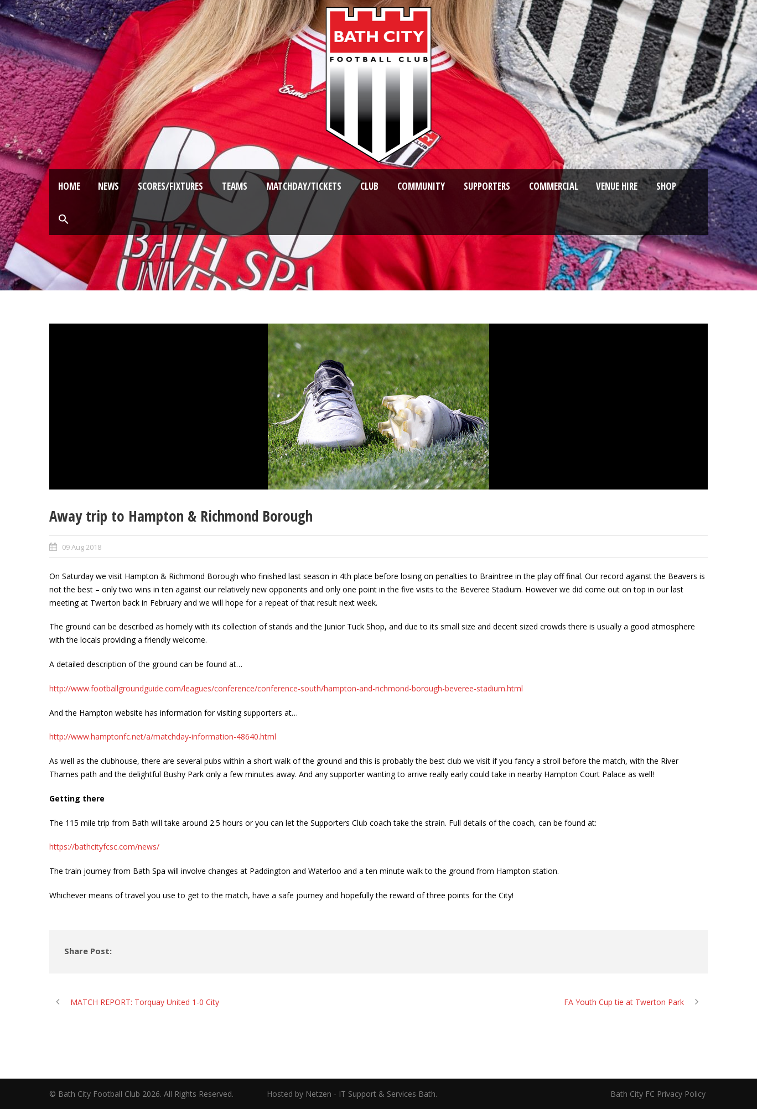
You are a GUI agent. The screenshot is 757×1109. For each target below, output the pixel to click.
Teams (234, 186)
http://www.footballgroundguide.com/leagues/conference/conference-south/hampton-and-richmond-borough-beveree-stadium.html (286, 688)
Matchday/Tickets (303, 186)
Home (69, 186)
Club (369, 186)
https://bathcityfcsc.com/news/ (104, 846)
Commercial (553, 186)
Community (421, 186)
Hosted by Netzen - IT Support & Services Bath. (352, 1094)
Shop (666, 186)
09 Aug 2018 (81, 547)
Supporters (487, 186)
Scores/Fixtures (170, 186)
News (108, 186)
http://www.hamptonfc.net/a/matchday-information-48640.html (162, 736)
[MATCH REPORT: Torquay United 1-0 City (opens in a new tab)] (134, 1002)
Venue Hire (616, 186)
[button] (63, 219)
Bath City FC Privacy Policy (659, 1094)
